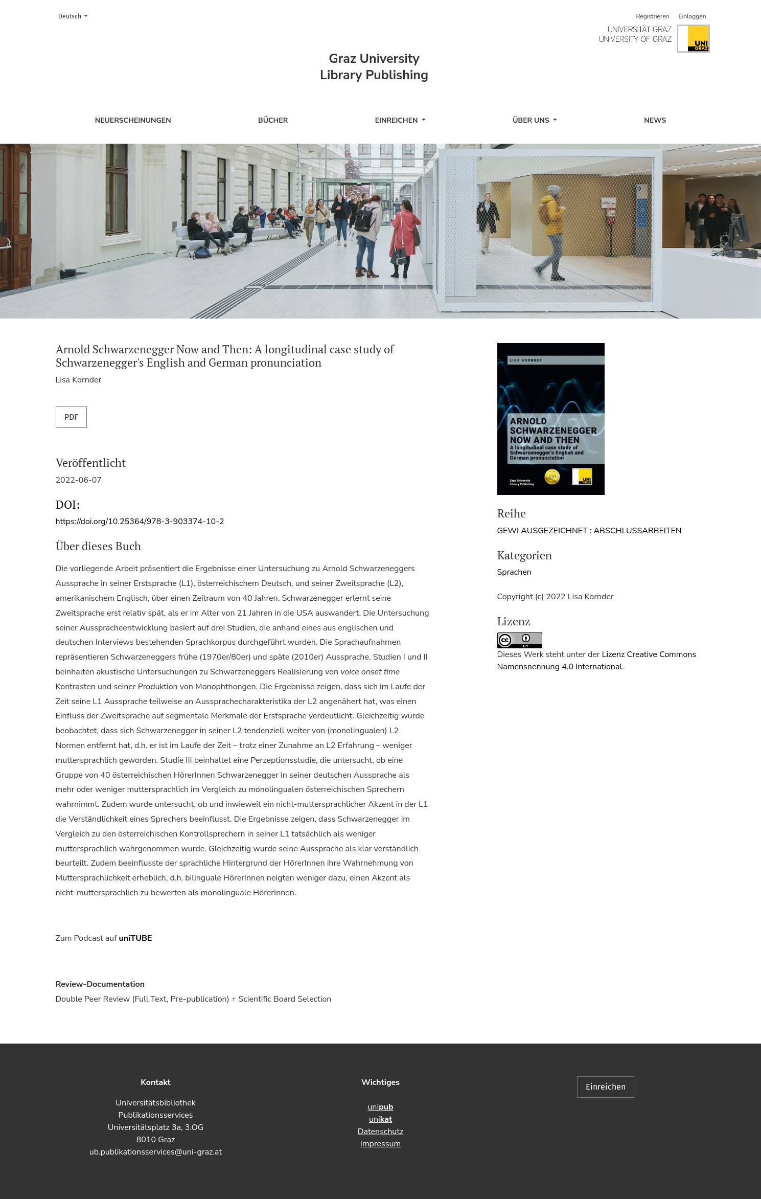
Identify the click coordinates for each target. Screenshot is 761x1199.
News (655, 120)
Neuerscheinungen (133, 120)
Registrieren (652, 16)
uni (380, 1107)
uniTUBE (135, 938)
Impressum (380, 1143)
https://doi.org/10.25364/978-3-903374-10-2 (140, 521)
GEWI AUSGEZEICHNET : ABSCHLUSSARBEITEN (589, 530)
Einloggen (692, 16)
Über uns (532, 120)
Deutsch (76, 15)
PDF (71, 417)
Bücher (273, 120)
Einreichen (397, 120)
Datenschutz (381, 1131)
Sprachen (514, 572)
